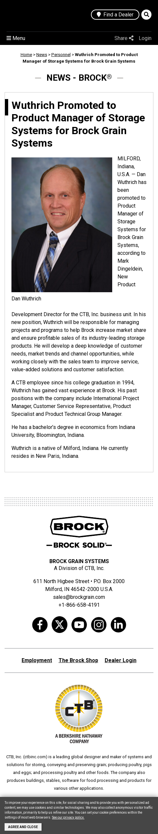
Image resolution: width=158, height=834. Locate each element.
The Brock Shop (78, 660)
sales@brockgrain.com (79, 597)
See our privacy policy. (68, 817)
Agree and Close (23, 827)
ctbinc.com (35, 756)
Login (145, 38)
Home (26, 54)
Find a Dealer (115, 14)
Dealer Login (120, 660)
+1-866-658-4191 (79, 605)
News (41, 54)
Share (123, 38)
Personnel (61, 54)
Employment (37, 660)
